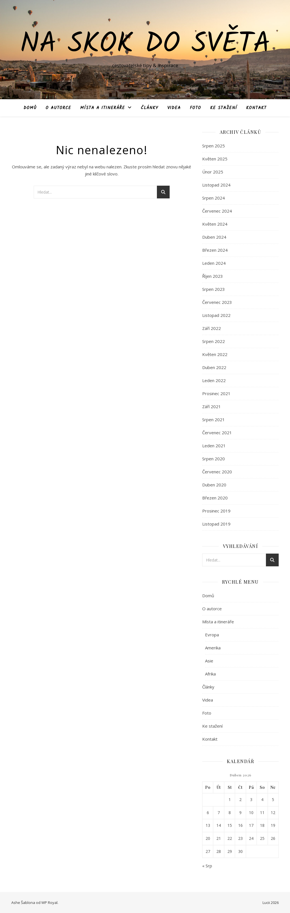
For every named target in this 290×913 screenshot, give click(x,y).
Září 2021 (211, 406)
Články (149, 108)
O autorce (58, 108)
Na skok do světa (145, 44)
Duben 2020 (214, 485)
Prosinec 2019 (216, 511)
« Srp (207, 865)
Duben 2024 (214, 237)
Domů (30, 108)
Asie (209, 661)
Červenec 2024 (217, 211)
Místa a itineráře (102, 108)
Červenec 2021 (217, 432)
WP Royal (49, 902)
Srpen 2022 (213, 341)
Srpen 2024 (213, 198)
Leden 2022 (214, 380)
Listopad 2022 (216, 315)
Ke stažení (223, 108)
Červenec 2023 (217, 302)
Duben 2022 (214, 367)
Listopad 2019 (216, 524)
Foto (195, 108)
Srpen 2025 (213, 146)
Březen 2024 (215, 250)
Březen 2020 (215, 498)
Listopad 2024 (216, 185)
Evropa (212, 634)
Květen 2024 (214, 224)
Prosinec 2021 (216, 393)
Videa (174, 108)
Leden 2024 (214, 263)
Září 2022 (211, 328)
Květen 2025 (214, 159)
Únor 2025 (212, 172)
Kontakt (256, 108)
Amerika (213, 648)
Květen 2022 (214, 354)
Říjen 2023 (212, 276)
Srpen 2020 (213, 458)
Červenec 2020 (217, 471)
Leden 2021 (214, 445)
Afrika (210, 674)
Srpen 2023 (213, 289)
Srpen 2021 (213, 419)
